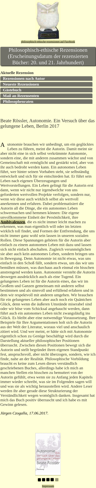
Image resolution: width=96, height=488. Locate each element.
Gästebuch (12, 90)
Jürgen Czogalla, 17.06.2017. (24, 413)
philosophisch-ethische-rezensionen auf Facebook (48, 41)
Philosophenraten (18, 101)
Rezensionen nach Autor (24, 78)
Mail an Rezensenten (21, 96)
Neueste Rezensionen (21, 84)
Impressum (48, 486)
